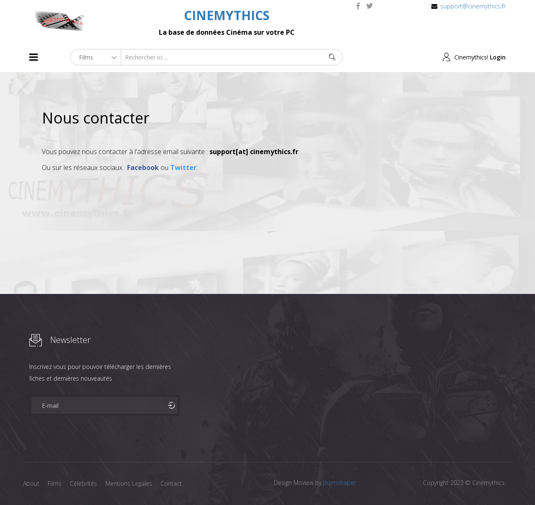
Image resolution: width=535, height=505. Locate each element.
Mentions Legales (128, 483)
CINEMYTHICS (227, 15)
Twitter (183, 167)
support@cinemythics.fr (473, 6)
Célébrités (83, 483)
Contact (171, 483)
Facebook (143, 167)
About (31, 483)
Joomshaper (339, 483)
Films (54, 483)
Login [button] (498, 57)
